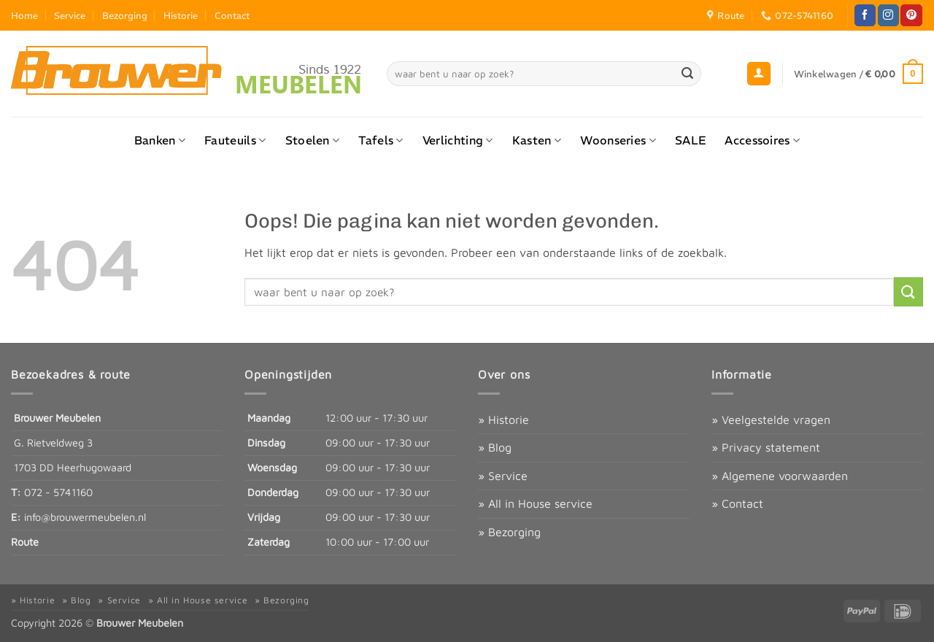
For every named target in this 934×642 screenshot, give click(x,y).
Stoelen (312, 140)
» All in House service (535, 503)
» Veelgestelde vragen (770, 419)
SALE (690, 140)
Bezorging (124, 15)
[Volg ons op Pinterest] (911, 15)
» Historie (503, 419)
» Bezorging (509, 531)
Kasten (536, 140)
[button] (759, 74)
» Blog (495, 447)
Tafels (380, 140)
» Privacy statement (765, 447)
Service (69, 15)
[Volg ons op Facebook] (865, 15)
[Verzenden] (687, 73)
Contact (232, 15)
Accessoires (762, 140)
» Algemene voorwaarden (779, 475)
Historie (180, 15)
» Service (503, 475)
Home (24, 15)
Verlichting (457, 140)
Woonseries (618, 140)
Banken (159, 140)
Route (25, 541)
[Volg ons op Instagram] (888, 15)
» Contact (737, 503)
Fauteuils (235, 140)
